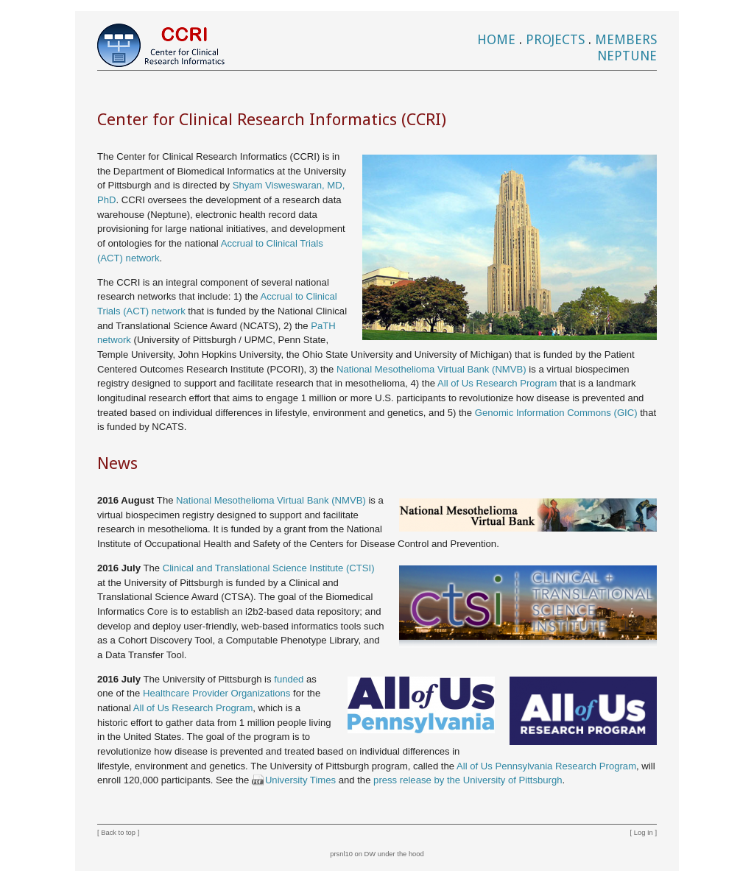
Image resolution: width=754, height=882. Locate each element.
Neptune (627, 55)
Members (626, 39)
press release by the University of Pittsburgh (467, 780)
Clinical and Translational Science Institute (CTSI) (269, 568)
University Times (300, 780)
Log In (643, 832)
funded (288, 679)
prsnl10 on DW (353, 854)
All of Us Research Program (497, 383)
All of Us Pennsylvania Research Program (546, 766)
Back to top (118, 832)
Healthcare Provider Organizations (216, 693)
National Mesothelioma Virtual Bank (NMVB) (431, 369)
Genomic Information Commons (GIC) (556, 412)
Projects (555, 39)
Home (496, 39)
